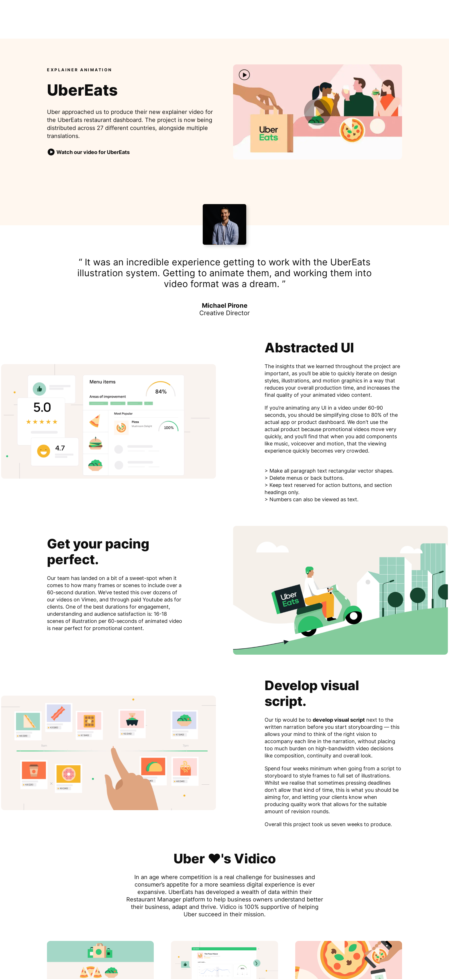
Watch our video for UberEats (88, 152)
